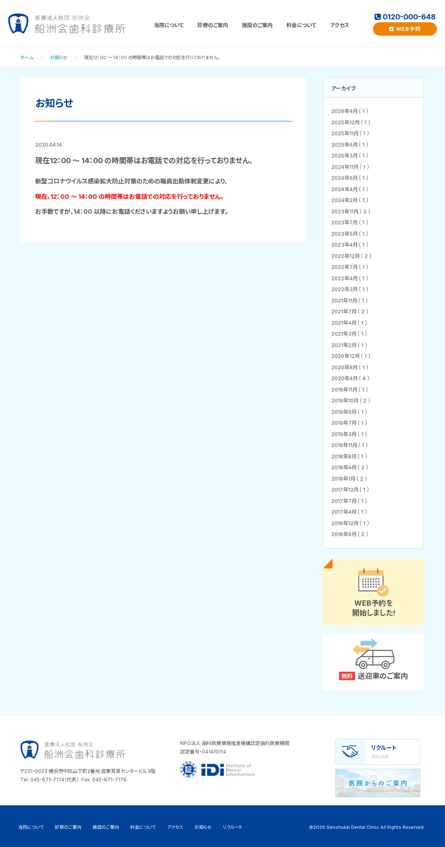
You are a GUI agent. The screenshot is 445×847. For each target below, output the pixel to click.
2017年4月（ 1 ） (349, 512)
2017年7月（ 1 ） (349, 501)
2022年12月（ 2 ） (351, 256)
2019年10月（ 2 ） (351, 400)
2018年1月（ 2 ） (349, 478)
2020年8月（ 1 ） (350, 367)
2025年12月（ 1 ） (351, 122)
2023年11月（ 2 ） (351, 211)
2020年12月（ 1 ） (351, 356)
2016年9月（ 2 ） (350, 534)
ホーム (26, 57)
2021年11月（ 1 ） (350, 300)
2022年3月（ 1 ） (350, 289)
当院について (169, 25)
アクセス (339, 25)
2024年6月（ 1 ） (350, 178)
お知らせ (58, 57)
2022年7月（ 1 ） (350, 267)
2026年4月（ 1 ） (350, 111)
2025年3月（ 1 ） (350, 155)
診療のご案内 (212, 25)
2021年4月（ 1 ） (349, 322)
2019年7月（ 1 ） (349, 422)
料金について (301, 25)
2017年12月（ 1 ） (350, 489)
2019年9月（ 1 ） (349, 412)
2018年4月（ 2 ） (350, 467)
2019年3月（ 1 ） (349, 434)
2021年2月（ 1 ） (349, 345)
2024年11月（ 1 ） (350, 167)
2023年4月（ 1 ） (350, 244)
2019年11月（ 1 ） (350, 389)
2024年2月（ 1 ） (350, 200)
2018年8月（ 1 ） (349, 456)
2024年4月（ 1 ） (350, 189)
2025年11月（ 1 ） (350, 133)
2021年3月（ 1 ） (349, 333)
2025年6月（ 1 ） (350, 144)
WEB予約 (405, 29)
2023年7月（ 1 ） (350, 222)
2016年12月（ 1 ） (350, 523)
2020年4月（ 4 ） (350, 378)
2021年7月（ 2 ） (350, 311)
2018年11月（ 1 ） (350, 445)
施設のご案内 (257, 25)
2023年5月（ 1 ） (350, 233)
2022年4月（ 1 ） (350, 278)
